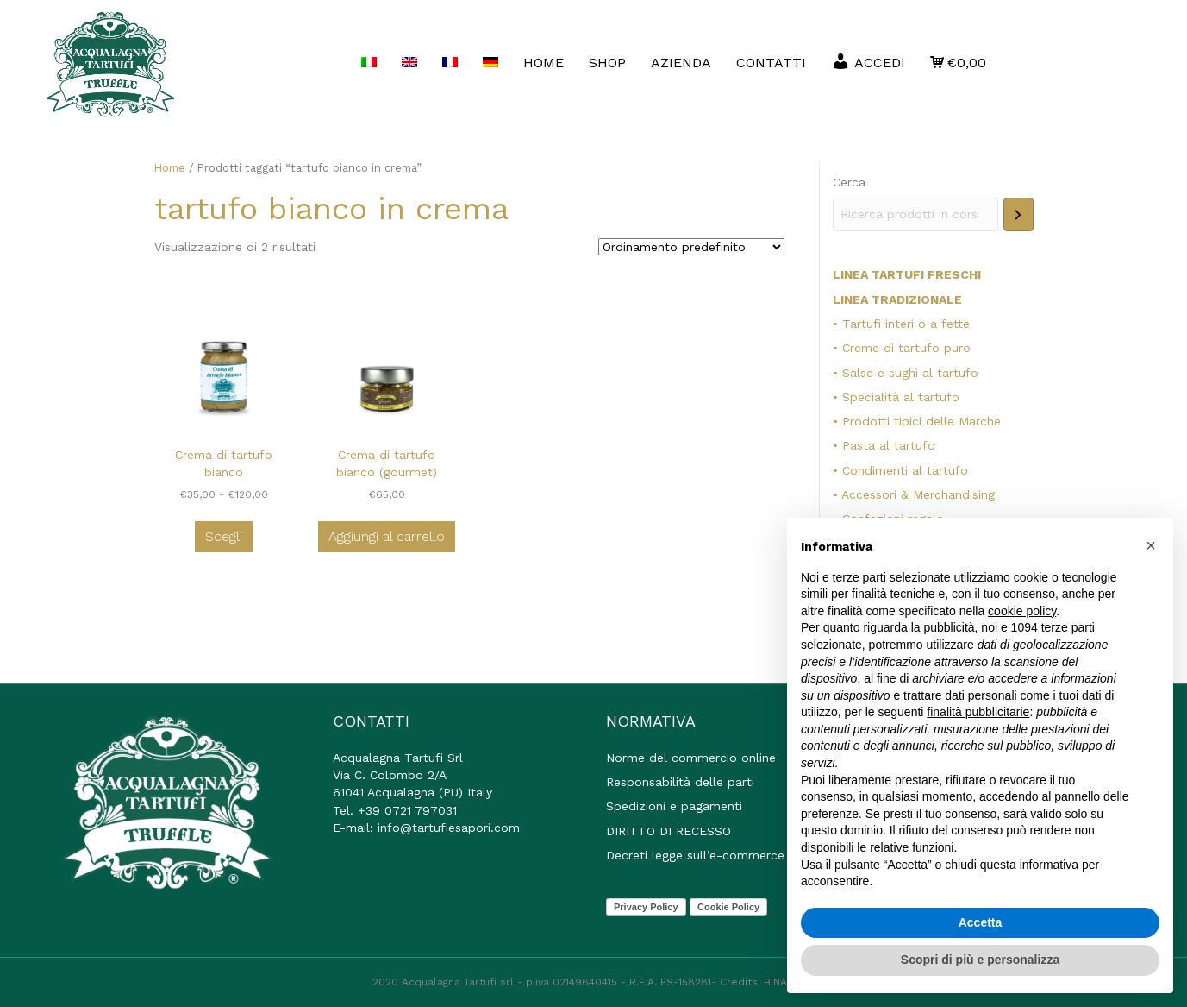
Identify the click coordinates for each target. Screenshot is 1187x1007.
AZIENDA (681, 62)
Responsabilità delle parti (680, 782)
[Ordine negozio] (691, 246)
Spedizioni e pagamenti (674, 806)
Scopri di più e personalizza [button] (980, 959)
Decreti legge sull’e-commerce (695, 855)
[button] (1151, 545)
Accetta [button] (981, 922)
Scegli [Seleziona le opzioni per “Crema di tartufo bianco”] (223, 536)
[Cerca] (1018, 214)
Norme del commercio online (691, 758)
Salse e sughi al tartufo (910, 373)
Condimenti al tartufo (905, 470)
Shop (607, 62)
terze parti (1068, 627)
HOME (543, 62)
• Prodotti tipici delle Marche (917, 421)
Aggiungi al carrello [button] (386, 536)
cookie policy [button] (1022, 611)
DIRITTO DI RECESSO (668, 831)
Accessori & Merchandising (918, 494)
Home (169, 167)
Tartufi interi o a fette (906, 323)
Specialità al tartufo (900, 397)
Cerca (849, 182)
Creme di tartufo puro (906, 348)
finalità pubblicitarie (978, 712)
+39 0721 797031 (407, 810)
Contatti (771, 62)
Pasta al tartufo (888, 445)
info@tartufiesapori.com (449, 827)
